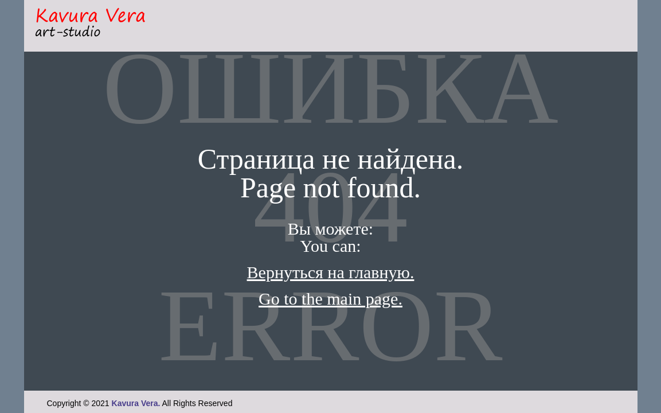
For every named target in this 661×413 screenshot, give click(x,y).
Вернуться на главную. (330, 272)
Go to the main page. (330, 298)
